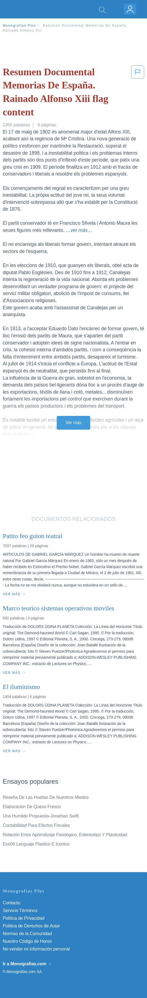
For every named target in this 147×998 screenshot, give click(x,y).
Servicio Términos (20, 910)
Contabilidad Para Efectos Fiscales (36, 825)
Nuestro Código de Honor (27, 941)
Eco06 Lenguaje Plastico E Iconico (36, 844)
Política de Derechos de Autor (31, 926)
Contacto (11, 902)
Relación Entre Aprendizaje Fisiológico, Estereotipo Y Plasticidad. (65, 834)
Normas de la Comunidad (27, 933)
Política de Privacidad (23, 918)
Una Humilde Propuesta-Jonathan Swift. (41, 816)
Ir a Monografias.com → (27, 963)
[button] (137, 93)
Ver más (73, 422)
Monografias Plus (19, 25)
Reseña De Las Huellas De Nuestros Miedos (46, 797)
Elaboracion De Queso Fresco (32, 806)
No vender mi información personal (36, 949)
